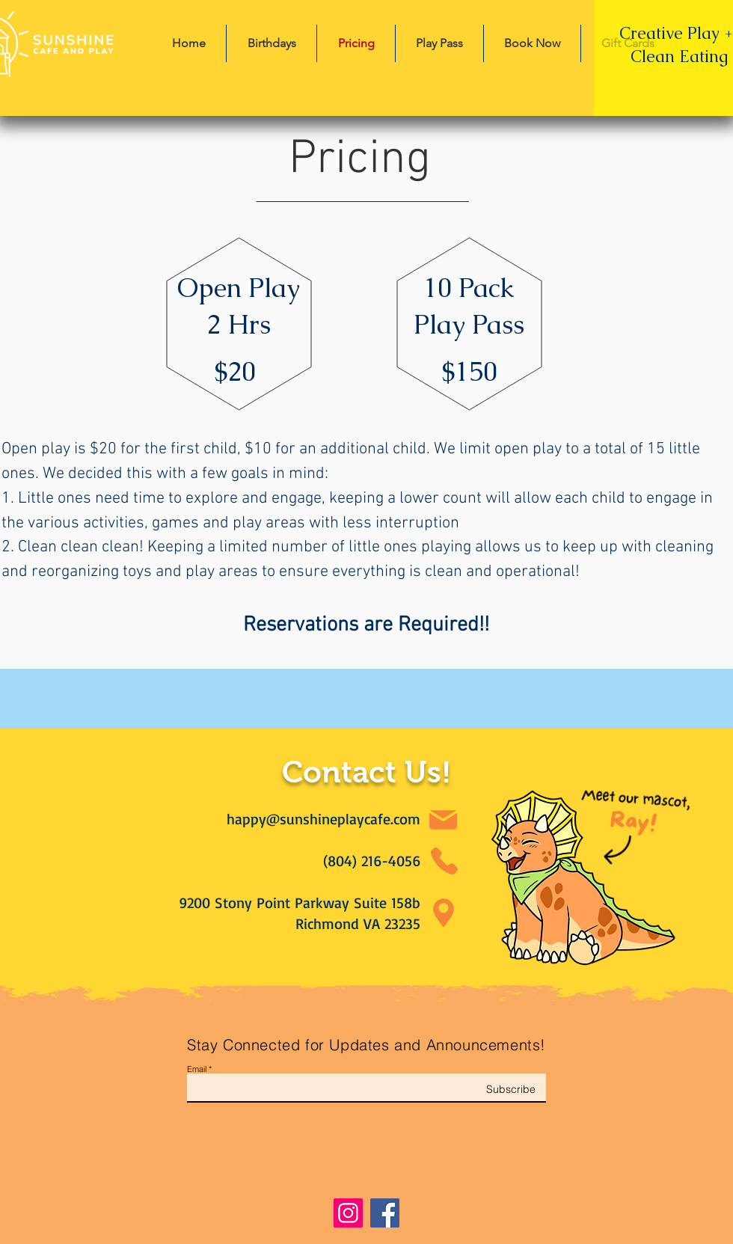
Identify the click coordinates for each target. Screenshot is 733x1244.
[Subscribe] (498, 1089)
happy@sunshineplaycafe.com (323, 818)
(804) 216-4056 (371, 860)
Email (196, 1069)
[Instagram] (348, 1213)
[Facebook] (384, 1213)
